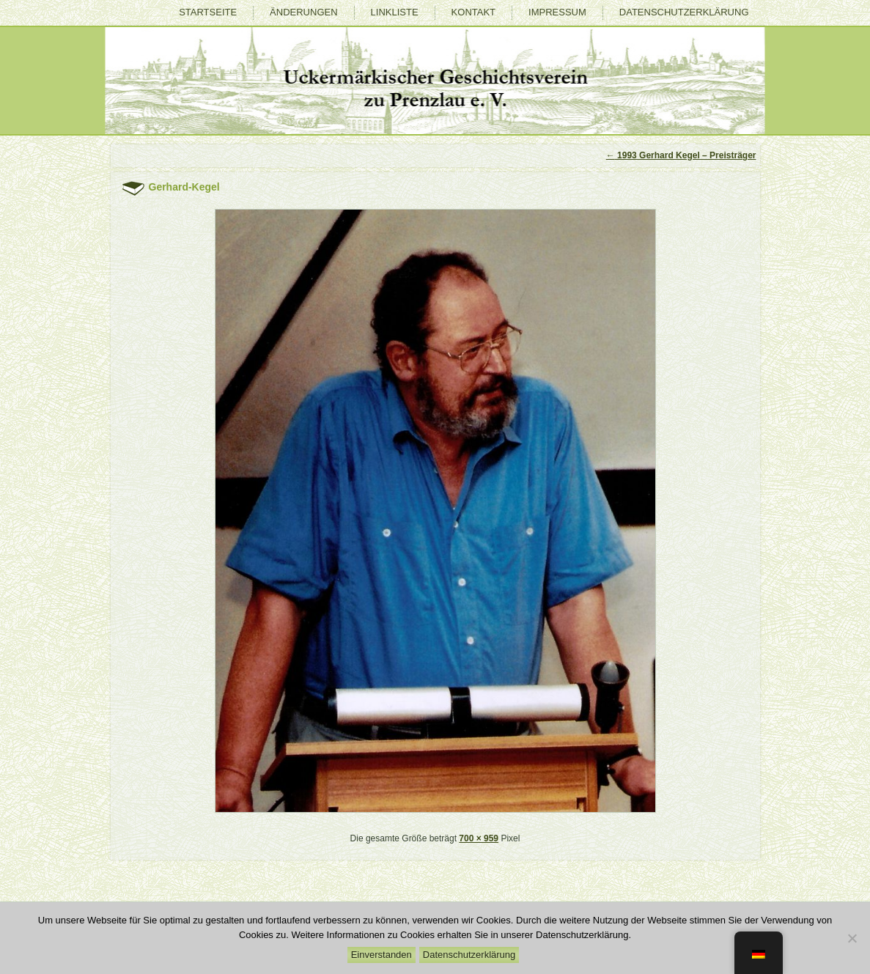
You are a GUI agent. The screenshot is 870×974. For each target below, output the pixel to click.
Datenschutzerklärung (684, 12)
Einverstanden (381, 954)
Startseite (208, 12)
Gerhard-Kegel (184, 187)
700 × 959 (478, 838)
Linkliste (395, 12)
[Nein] (851, 938)
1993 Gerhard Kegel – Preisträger (681, 155)
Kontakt (473, 12)
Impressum (557, 12)
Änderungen (303, 12)
